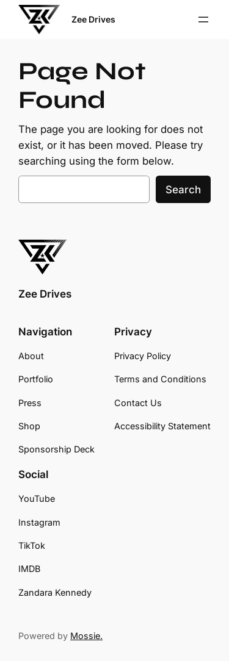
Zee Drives (93, 19)
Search (183, 190)
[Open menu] (203, 19)
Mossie (85, 636)
